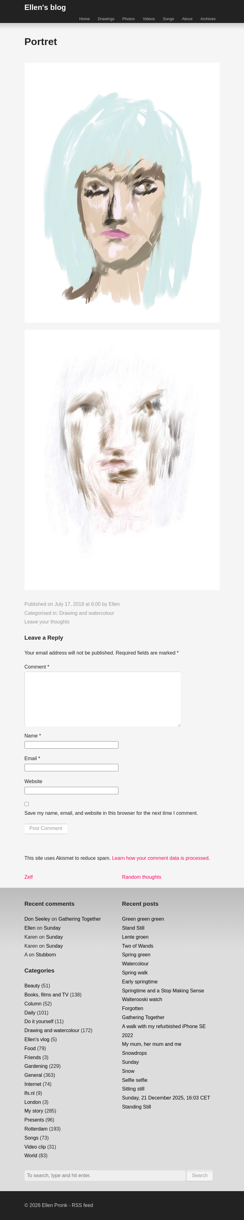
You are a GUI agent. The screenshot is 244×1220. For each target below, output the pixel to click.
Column (33, 1003)
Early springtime (140, 981)
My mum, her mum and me (152, 1044)
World (31, 1155)
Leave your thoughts (47, 621)
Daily (30, 1012)
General (33, 1075)
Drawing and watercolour (86, 613)
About (187, 18)
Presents (34, 1119)
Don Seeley (37, 919)
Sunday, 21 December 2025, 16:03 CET (166, 1097)
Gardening (36, 1066)
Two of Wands (138, 946)
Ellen (114, 604)
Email (32, 758)
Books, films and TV (47, 994)
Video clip (35, 1147)
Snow (128, 1071)
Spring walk (135, 972)
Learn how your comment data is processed (160, 858)
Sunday (52, 928)
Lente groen (135, 937)
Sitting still (133, 1088)
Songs (168, 18)
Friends (33, 1057)
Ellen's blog (45, 7)
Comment (37, 666)
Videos (149, 18)
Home (84, 18)
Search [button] (200, 1175)
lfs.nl (30, 1093)
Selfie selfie (135, 1080)
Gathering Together (79, 919)
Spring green (136, 954)
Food (30, 1048)
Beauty (32, 985)
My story (34, 1110)
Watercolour (135, 963)
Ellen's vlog (37, 1039)
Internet (33, 1084)
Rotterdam (36, 1129)
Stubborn (46, 954)
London (33, 1102)
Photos (128, 18)
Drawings (106, 18)
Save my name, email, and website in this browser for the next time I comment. (111, 813)
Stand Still (133, 928)
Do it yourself (39, 1021)
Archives (208, 18)
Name (33, 735)
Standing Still (136, 1106)
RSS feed (82, 1205)
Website (34, 781)
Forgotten (132, 1008)
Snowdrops (134, 1053)
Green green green (143, 919)
